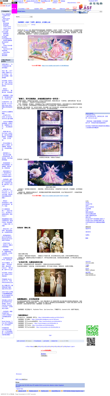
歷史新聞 (4, 55)
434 (52, 346)
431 (42, 346)
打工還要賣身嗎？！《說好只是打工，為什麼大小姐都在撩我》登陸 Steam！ (7, 212)
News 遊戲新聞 (6, 14)
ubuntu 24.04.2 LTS (32, 1)
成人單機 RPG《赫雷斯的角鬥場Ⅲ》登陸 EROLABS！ (7, 287)
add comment (21, 341)
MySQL (68, 391)
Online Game (6, 28)
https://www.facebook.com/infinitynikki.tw (50, 321)
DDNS (74, 10)
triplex (56, 385)
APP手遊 (5, 30)
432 (45, 346)
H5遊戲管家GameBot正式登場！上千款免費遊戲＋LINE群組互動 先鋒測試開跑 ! (7, 331)
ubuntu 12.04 (22, 391)
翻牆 (87, 238)
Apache (55, 1)
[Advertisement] (91, 39)
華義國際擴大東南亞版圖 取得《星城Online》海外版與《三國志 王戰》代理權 (7, 222)
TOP (50, 335)
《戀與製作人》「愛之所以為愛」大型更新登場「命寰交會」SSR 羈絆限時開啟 (7, 156)
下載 (3, 43)
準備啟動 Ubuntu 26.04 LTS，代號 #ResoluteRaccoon (7, 280)
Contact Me (89, 204)
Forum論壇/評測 (6, 38)
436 (58, 346)
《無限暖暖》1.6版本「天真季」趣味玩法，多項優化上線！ (34, 22)
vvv (87, 224)
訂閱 (87, 210)
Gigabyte (61, 385)
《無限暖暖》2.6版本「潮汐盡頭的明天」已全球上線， (7, 97)
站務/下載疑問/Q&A (91, 215)
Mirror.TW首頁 (90, 207)
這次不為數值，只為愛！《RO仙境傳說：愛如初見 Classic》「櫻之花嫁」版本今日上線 (8, 266)
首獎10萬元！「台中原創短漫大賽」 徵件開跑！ (7, 66)
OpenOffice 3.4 (56, 391)
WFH (96, 1)
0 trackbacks (37, 341)
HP (33, 385)
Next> (69, 346)
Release (19, 374)
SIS (26, 385)
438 (65, 346)
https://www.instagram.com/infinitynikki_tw (46, 323)
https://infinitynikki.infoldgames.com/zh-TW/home (45, 319)
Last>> (73, 346)
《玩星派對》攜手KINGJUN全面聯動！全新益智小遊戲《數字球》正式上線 (7, 183)
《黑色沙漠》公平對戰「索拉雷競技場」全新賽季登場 (7, 230)
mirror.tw (88, 261)
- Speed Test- (19, 389)
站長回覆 (88, 208)
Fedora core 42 (18, 1)
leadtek (37, 385)
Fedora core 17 (33, 391)
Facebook (91, 1)
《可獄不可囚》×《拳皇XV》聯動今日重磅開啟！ (7, 245)
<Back (32, 346)
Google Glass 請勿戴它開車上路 (95, 220)
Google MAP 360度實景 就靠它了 (95, 219)
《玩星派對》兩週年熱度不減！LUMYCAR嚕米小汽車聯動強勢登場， (7, 315)
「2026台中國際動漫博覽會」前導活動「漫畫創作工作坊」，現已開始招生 (7, 125)
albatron (52, 385)
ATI (17, 385)
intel (23, 385)
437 (62, 346)
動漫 (4, 21)
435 (55, 346)
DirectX (18, 386)
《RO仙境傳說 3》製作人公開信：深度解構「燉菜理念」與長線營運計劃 (7, 146)
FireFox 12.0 (44, 391)
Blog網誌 (4, 37)
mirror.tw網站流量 (91, 213)
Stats (87, 205)
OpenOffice (6, 52)
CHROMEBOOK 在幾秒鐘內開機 (95, 222)
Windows (4, 54)
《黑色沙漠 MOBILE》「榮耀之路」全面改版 (7, 90)
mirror (27, 30)
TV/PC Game (6, 26)
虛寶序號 (5, 33)
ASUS (41, 385)
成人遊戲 (5, 35)
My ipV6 (8, 5)
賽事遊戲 (5, 25)
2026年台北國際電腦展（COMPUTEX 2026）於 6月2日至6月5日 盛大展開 (7, 115)
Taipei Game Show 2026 (6, 19)
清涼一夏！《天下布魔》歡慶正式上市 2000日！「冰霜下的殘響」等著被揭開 (7, 74)
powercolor (46, 385)
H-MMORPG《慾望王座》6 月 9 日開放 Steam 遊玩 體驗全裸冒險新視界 (7, 105)
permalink (46, 341)
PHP (64, 391)
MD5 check (19, 379)
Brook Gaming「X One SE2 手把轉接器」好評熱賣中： (7, 323)
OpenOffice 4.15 (45, 1)
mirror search (89, 113)
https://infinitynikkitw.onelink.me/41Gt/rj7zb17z (51, 317)
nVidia (19, 385)
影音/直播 (5, 23)
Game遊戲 (5, 32)
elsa (31, 385)
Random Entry (90, 114)
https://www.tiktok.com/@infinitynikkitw (43, 325)
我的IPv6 (88, 228)
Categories (5, 11)
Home (87, 202)
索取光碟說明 (89, 212)
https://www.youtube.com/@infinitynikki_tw (48, 327)
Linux (81, 391)
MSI (28, 385)
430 (39, 346)
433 (49, 346)
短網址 (87, 235)
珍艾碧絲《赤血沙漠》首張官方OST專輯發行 (7, 274)
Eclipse (63, 1)
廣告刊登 (88, 217)
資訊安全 (88, 231)
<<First (27, 346)
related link (54, 341)
